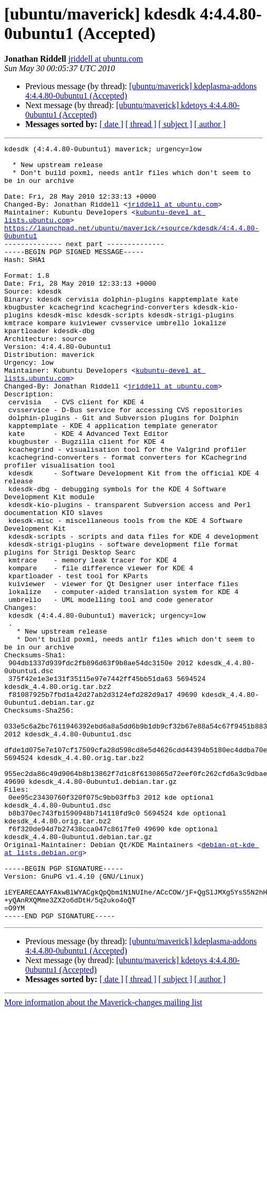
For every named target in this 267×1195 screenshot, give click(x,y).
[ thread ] (140, 124)
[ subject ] (175, 124)
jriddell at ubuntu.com (105, 58)
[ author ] (210, 124)
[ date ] (111, 124)
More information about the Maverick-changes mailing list (103, 1157)
